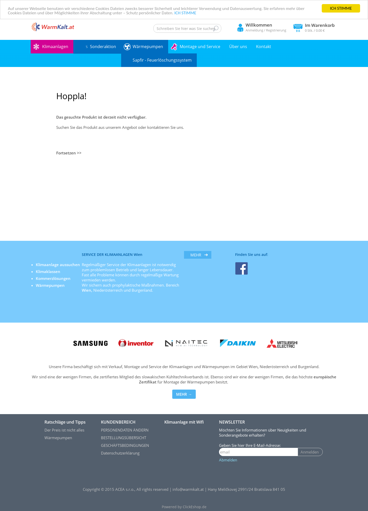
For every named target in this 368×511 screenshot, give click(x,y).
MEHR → (184, 394)
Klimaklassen (48, 271)
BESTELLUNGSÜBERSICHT (123, 437)
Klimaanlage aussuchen (58, 264)
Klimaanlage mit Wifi (184, 422)
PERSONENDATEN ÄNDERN (124, 430)
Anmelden (310, 452)
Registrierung (276, 30)
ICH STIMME (341, 8)
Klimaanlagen (55, 46)
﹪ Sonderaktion (100, 46)
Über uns (238, 46)
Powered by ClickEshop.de (184, 507)
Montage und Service (200, 46)
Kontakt (263, 46)
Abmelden (228, 459)
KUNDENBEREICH (118, 422)
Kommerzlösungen (53, 278)
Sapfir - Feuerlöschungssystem (162, 60)
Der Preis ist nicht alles (64, 430)
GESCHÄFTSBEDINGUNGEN (125, 445)
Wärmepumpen (148, 46)
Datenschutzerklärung (120, 453)
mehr (195, 254)
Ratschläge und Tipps (65, 422)
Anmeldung (254, 30)
